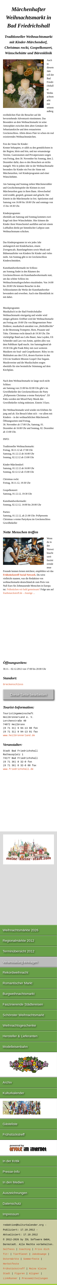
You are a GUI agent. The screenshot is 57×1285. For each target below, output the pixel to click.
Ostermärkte (11, 1259)
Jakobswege (39, 1254)
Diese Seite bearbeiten (28, 695)
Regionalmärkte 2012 (18, 941)
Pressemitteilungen (35, 1278)
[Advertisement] (28, 626)
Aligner (34, 1273)
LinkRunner (10, 1278)
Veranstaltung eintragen (20, 962)
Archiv (7, 1082)
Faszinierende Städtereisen (23, 1004)
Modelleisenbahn (15, 1047)
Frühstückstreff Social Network (19, 575)
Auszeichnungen (15, 1193)
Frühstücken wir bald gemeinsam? (23, 589)
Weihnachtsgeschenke (19, 1025)
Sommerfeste (31, 1259)
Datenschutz (12, 1203)
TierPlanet (20, 1254)
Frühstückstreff (14, 1134)
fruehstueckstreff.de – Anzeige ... (19, 593)
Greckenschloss (13, 684)
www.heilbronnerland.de (19, 735)
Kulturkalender (13, 1093)
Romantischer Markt (17, 983)
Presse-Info (11, 1172)
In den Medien (13, 1182)
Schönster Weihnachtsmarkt (23, 1015)
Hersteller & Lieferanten (20, 1036)
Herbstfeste (11, 1264)
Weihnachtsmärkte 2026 (20, 930)
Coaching (25, 1249)
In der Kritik (11, 1161)
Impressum (11, 1214)
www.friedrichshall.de (18, 769)
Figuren (20, 1273)
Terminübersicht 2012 (18, 951)
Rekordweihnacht (15, 972)
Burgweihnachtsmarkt (19, 994)
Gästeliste (10, 1124)
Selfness (9, 1249)
